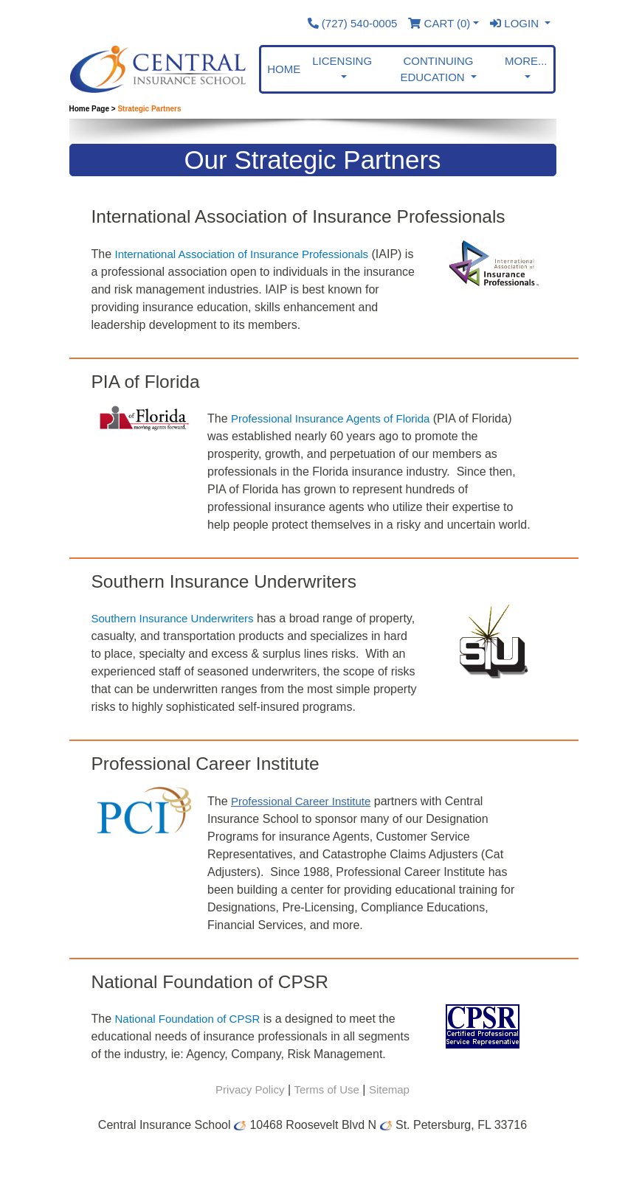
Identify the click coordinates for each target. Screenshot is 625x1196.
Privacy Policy (249, 1089)
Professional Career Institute (300, 801)
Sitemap (389, 1089)
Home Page (89, 109)
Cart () (439, 23)
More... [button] (526, 61)
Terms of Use (326, 1089)
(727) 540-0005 (353, 23)
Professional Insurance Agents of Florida (330, 418)
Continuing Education (436, 69)
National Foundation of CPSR (187, 1018)
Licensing (342, 61)
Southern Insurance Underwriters (172, 618)
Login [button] (516, 23)
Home (283, 69)
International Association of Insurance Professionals (242, 254)
